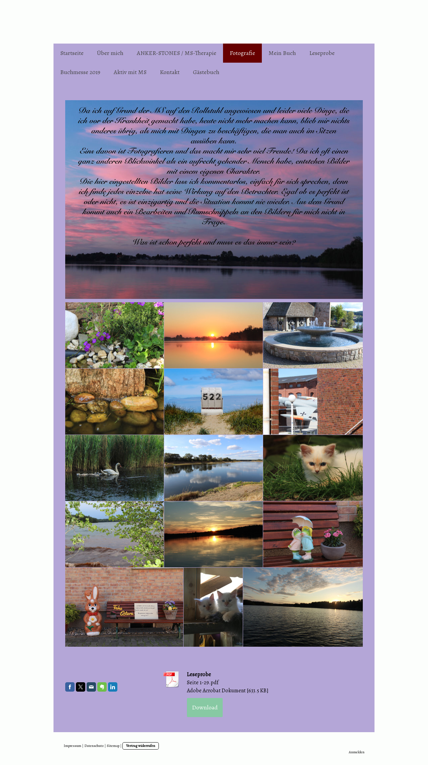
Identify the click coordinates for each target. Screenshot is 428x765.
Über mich (110, 53)
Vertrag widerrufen (140, 745)
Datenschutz (94, 745)
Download (205, 707)
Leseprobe (322, 53)
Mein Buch (282, 53)
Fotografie (242, 53)
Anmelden (356, 752)
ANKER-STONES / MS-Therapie (176, 53)
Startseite (72, 53)
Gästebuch (206, 72)
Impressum (72, 745)
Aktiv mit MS (130, 72)
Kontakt (170, 72)
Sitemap (113, 745)
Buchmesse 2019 (80, 72)
